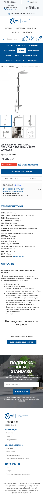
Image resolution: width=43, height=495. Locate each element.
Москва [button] (17, 185)
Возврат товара (11, 440)
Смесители (20, 45)
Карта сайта (10, 452)
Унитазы (9, 45)
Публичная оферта (13, 455)
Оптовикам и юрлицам (27, 28)
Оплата (8, 436)
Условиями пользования (27, 399)
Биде (17, 55)
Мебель (9, 60)
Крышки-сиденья (30, 55)
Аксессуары (32, 60)
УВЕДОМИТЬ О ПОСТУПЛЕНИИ (21, 171)
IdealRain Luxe (18, 257)
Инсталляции (9, 50)
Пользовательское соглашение (17, 459)
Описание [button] (32, 178)
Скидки (8, 471)
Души (21, 50)
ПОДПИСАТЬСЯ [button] (21, 392)
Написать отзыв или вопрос (21, 342)
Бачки (8, 55)
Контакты (27, 32)
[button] (10, 9)
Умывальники (33, 50)
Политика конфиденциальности (18, 474)
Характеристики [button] (11, 178)
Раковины (33, 45)
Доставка (9, 433)
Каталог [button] (8, 28)
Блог (8, 467)
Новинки (15, 32)
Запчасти (20, 60)
